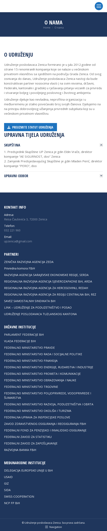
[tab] (53, 145)
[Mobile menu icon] (99, 6)
